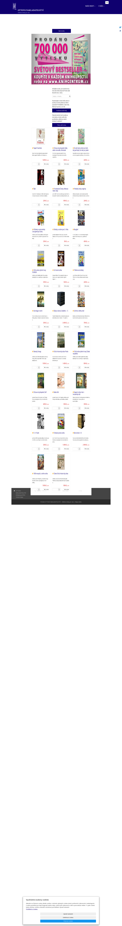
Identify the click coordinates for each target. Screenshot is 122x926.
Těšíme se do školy (75, 245)
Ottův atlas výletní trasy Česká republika (77, 328)
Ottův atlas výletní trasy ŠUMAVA (43, 246)
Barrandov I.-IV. (75, 408)
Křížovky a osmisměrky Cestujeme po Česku (43, 206)
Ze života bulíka (58, 245)
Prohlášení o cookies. (32, 916)
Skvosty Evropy (42, 327)
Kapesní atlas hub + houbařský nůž (75, 368)
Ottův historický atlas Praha (61, 327)
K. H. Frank (41, 408)
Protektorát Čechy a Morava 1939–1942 (60, 165)
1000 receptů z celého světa (44, 449)
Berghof (73, 205)
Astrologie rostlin (42, 286)
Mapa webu (78, 502)
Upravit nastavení (61, 921)
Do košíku (49, 139)
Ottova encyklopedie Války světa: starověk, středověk (60, 124)
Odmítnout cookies (75, 921)
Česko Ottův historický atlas (61, 449)
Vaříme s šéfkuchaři (76, 286)
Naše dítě (57, 367)
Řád (39, 164)
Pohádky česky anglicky (76, 164)
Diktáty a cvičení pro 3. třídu (61, 205)
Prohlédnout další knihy (61, 86)
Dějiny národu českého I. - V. (61, 286)
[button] (40, 34)
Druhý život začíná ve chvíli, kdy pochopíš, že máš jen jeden (77, 124)
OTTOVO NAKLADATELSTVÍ (52, 502)
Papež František (42, 123)
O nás (101, 6)
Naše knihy (90, 6)
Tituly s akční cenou (61, 100)
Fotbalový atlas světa (59, 408)
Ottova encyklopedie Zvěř (44, 367)
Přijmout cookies (89, 921)
